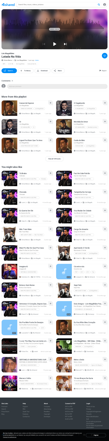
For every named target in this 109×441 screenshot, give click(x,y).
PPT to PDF (68, 416)
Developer (47, 416)
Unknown (78, 346)
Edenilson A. (24, 277)
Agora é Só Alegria (96, 365)
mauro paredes (32, 346)
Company (47, 406)
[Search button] (98, 4)
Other (23, 346)
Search (4, 409)
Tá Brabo (43, 179)
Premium (4, 406)
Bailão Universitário (81, 365)
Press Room (5, 411)
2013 (81, 272)
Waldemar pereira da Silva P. (24, 389)
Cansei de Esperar (26, 108)
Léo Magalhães (20, 60)
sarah (35, 351)
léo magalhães (20, 64)
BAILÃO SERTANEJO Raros (90, 370)
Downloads (89, 351)
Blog (3, 414)
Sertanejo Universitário (28, 272)
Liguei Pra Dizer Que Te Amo (29, 146)
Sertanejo (90, 314)
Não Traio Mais (38, 235)
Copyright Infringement (93, 411)
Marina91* (78, 370)
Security (89, 414)
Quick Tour (26, 411)
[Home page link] (8, 4)
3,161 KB (10, 64)
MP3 (4, 64)
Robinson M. (79, 314)
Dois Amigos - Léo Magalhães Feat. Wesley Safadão (84, 309)
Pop (76, 272)
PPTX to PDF (69, 409)
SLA (87, 419)
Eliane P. (23, 314)
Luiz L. (22, 370)
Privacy (88, 409)
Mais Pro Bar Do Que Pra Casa (30, 179)
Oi (33, 127)
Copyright (47, 414)
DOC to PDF (68, 406)
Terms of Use (90, 406)
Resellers (47, 411)
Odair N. (22, 221)
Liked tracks (37, 389)
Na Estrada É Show (42, 384)
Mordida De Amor (92, 127)
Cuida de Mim (79, 146)
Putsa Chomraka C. (24, 351)
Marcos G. (78, 389)
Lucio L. (22, 202)
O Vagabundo (79, 108)
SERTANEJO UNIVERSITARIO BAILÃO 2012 (30, 365)
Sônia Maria (7, 60)
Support (25, 406)
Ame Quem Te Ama (26, 235)
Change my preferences (9, 437)
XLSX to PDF (69, 419)
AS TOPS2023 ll (36, 277)
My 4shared (90, 277)
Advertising (47, 409)
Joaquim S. (78, 277)
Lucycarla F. (24, 333)
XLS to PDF (68, 414)
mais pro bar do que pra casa (33, 64)
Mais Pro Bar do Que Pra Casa (30, 328)
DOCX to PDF (69, 411)
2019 (42, 328)
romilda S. (78, 351)
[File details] (9, 108)
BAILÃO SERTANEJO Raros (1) (89, 389)
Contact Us (26, 416)
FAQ (24, 409)
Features (25, 414)
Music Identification (92, 416)
